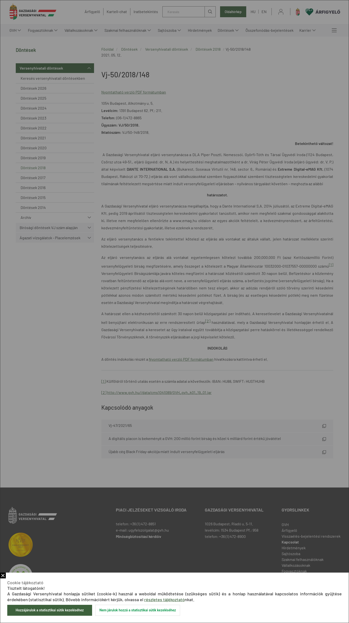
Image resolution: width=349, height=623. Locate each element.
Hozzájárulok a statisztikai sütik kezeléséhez (50, 610)
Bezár (3, 575)
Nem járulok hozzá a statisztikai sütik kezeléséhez (137, 610)
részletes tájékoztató (164, 599)
